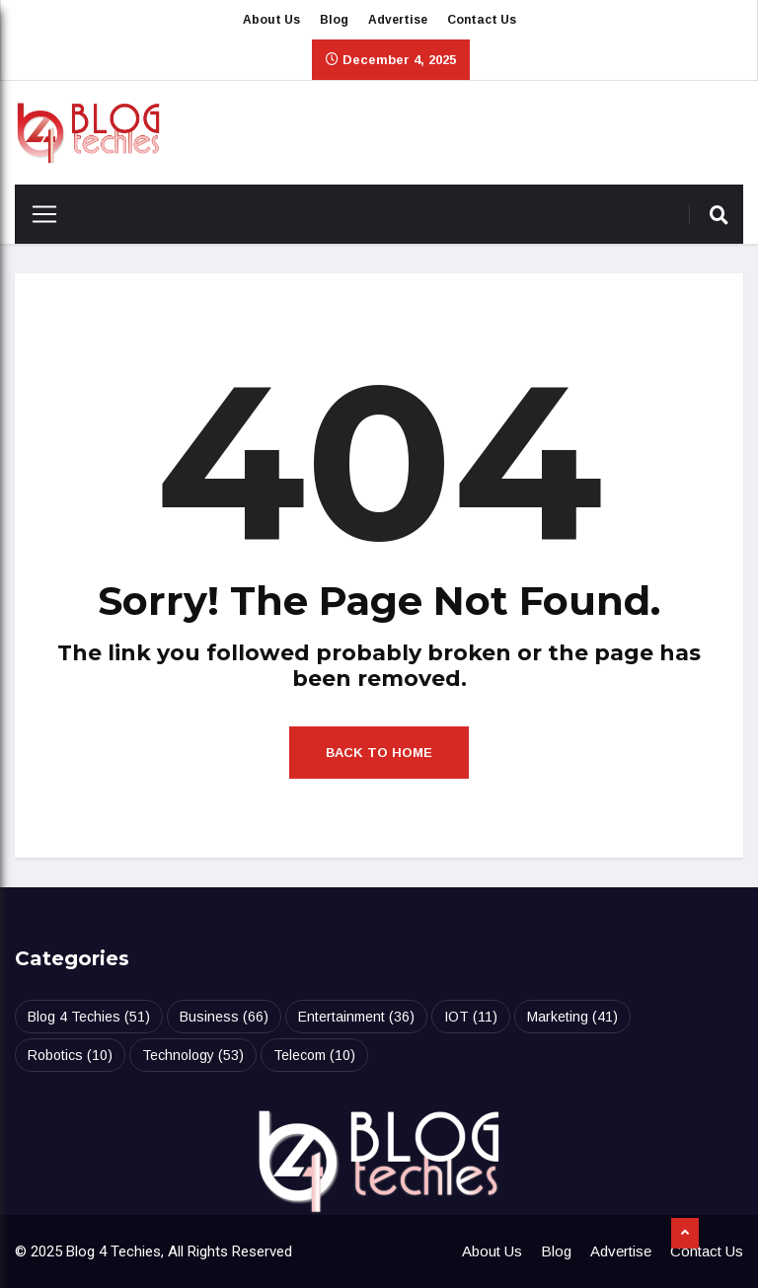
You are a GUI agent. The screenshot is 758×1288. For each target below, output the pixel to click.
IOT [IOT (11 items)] (470, 1016)
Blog (334, 20)
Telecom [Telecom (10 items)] (314, 1055)
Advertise (397, 20)
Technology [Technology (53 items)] (193, 1055)
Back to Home (379, 752)
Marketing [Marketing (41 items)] (572, 1016)
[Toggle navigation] (37, 214)
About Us (271, 20)
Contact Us (481, 20)
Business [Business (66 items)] (224, 1016)
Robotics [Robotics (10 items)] (70, 1055)
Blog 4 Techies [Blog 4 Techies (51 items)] (89, 1016)
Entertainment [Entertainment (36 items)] (356, 1016)
